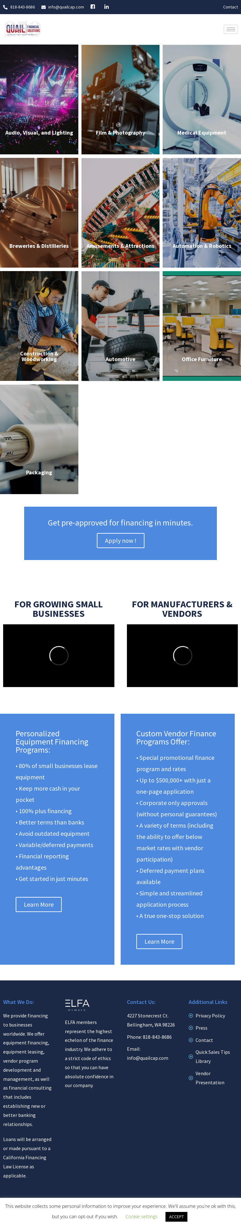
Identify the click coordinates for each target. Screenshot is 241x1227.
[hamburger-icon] (231, 29)
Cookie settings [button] (142, 1216)
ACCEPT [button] (176, 1216)
